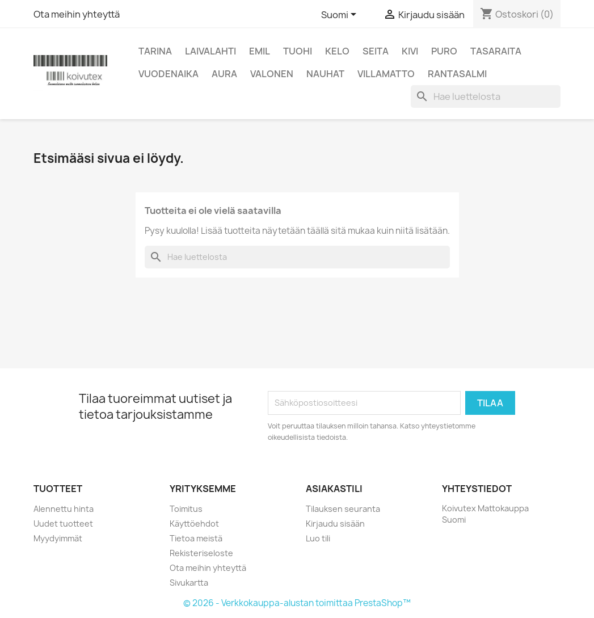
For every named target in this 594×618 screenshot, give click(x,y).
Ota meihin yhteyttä (76, 14)
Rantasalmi (457, 74)
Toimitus (186, 508)
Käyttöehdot (194, 523)
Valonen (271, 74)
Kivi (410, 51)
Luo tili (318, 538)
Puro (444, 51)
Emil (259, 51)
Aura (224, 74)
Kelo (337, 51)
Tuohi (297, 51)
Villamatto (386, 74)
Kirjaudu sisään (335, 523)
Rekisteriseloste (201, 553)
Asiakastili (334, 488)
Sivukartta (189, 582)
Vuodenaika (168, 74)
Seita (376, 51)
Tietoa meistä (196, 538)
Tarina (155, 51)
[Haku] (486, 96)
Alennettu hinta (63, 508)
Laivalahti (210, 51)
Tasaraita (495, 51)
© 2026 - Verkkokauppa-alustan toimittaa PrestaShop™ (297, 603)
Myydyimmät (57, 538)
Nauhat (325, 74)
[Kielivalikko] (340, 15)
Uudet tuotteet (63, 523)
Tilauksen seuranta (343, 508)
